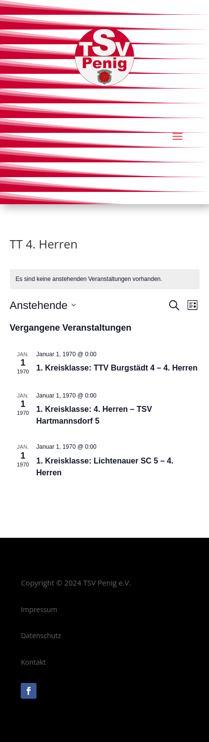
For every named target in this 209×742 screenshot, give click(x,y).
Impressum (39, 609)
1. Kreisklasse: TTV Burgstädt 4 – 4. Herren (117, 368)
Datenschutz (41, 635)
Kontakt (33, 662)
